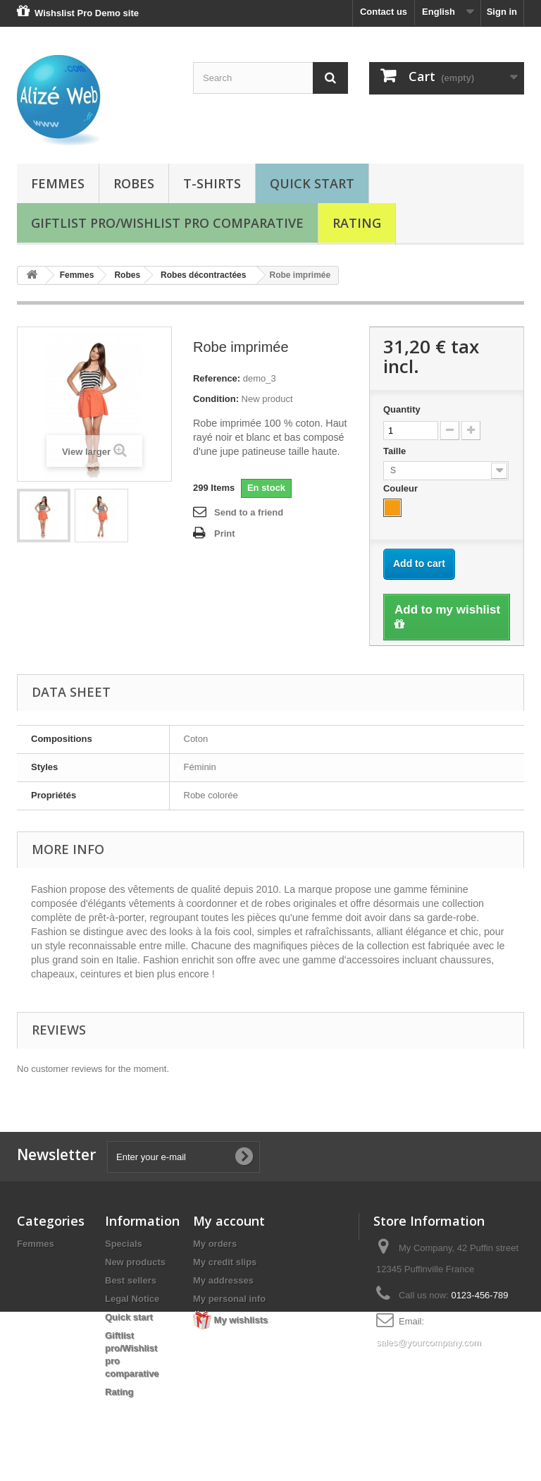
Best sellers (130, 1280)
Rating (356, 222)
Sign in (502, 11)
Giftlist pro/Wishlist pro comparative (167, 222)
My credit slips (224, 1262)
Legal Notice (132, 1298)
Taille (396, 451)
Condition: (216, 399)
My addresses (223, 1280)
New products (135, 1262)
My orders (215, 1243)
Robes (133, 183)
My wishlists (230, 1320)
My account (229, 1220)
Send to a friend (248, 512)
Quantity (402, 409)
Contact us (383, 11)
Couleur (402, 488)
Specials (123, 1243)
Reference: (216, 378)
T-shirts (212, 183)
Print (224, 533)
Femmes (58, 183)
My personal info (229, 1298)
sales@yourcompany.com (428, 1342)
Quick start (312, 183)
